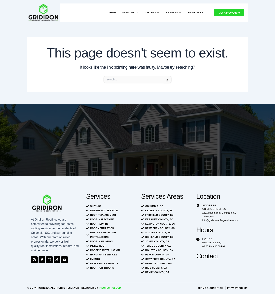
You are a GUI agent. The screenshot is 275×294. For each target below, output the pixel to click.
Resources (197, 12)
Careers (173, 12)
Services (129, 12)
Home (112, 12)
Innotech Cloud (110, 288)
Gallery (151, 12)
